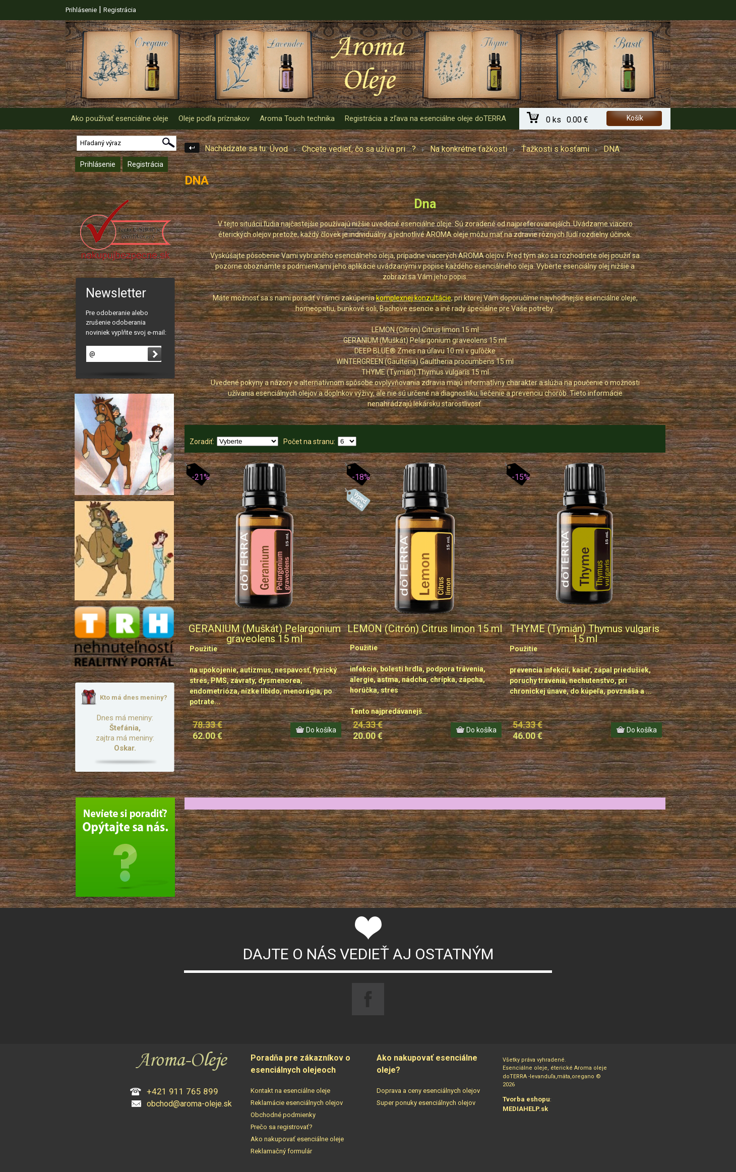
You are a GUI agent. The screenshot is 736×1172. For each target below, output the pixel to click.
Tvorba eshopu (526, 1099)
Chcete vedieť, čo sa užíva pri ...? (359, 149)
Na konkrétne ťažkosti (468, 149)
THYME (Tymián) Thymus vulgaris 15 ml (584, 634)
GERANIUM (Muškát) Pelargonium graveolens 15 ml (265, 634)
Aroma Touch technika (297, 118)
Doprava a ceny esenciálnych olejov (428, 1090)
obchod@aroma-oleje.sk (189, 1103)
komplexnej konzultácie (413, 298)
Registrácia (119, 10)
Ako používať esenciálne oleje (119, 118)
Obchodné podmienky (283, 1115)
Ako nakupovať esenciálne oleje (297, 1139)
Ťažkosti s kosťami (555, 149)
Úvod (279, 149)
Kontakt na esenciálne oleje (290, 1090)
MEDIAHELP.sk (525, 1109)
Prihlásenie (81, 10)
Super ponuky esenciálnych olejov (426, 1102)
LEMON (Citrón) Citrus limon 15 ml (424, 629)
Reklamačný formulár (281, 1151)
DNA (611, 149)
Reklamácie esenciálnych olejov (297, 1102)
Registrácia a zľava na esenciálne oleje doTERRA (425, 118)
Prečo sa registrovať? (282, 1127)
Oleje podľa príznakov (214, 118)
